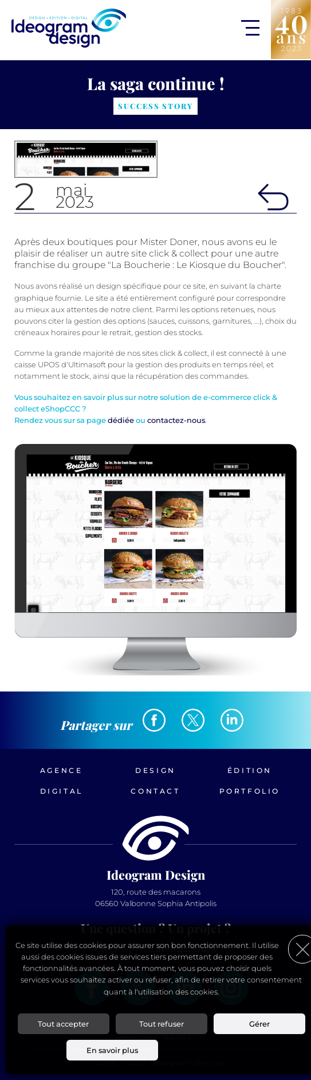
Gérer (259, 1023)
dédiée (121, 420)
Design (155, 770)
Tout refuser (161, 1023)
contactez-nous (176, 420)
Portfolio (249, 791)
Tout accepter (63, 1023)
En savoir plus (112, 1050)
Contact (155, 791)
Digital (61, 791)
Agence (61, 770)
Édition (249, 770)
